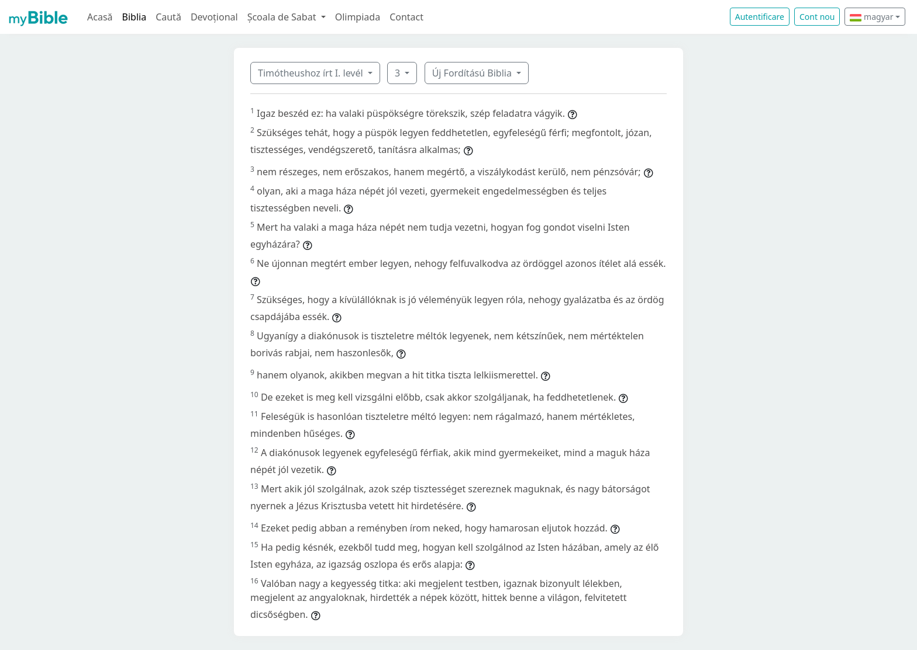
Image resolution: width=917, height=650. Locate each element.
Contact (406, 17)
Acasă (100, 17)
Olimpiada (357, 17)
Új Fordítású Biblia (473, 73)
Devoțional (214, 17)
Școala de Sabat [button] (283, 17)
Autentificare (759, 16)
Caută (168, 17)
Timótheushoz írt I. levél (312, 73)
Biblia (134, 17)
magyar (871, 16)
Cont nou (817, 16)
